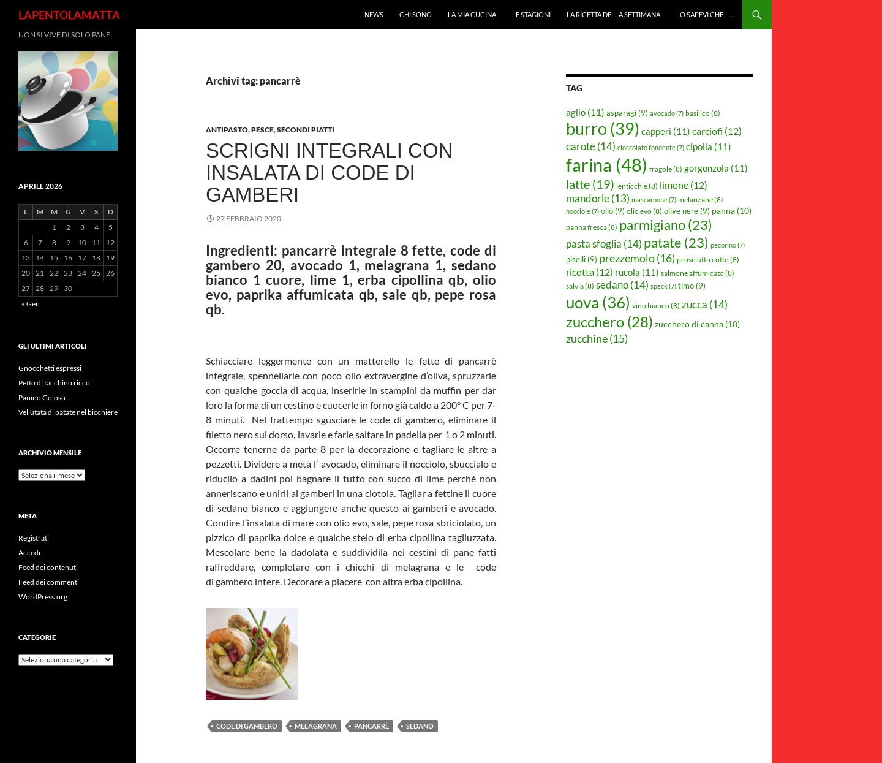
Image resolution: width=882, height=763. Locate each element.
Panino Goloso (42, 397)
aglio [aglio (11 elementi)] (585, 112)
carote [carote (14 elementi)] (591, 146)
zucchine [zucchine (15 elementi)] (597, 338)
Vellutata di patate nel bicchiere (68, 412)
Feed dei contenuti (48, 567)
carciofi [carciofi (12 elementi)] (717, 131)
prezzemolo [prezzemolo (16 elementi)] (637, 258)
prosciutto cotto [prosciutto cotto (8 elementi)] (708, 259)
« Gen (30, 303)
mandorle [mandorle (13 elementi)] (598, 198)
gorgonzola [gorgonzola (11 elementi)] (716, 167)
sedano (420, 726)
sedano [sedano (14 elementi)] (622, 284)
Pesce (262, 129)
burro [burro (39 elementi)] (602, 128)
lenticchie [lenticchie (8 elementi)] (637, 186)
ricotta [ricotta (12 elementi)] (589, 272)
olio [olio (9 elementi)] (613, 211)
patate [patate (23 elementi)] (676, 242)
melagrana (316, 726)
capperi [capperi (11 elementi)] (665, 131)
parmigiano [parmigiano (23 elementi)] (665, 224)
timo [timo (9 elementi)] (692, 285)
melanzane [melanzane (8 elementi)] (700, 199)
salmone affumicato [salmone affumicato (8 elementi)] (697, 273)
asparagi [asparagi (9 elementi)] (627, 113)
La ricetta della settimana (613, 14)
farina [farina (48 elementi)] (606, 164)
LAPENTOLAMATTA (69, 14)
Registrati (33, 537)
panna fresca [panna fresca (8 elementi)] (591, 227)
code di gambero (246, 726)
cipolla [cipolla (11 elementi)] (708, 146)
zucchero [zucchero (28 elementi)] (609, 321)
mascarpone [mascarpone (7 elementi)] (653, 199)
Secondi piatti (305, 129)
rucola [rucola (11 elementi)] (637, 272)
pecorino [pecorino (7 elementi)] (727, 245)
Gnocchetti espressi (49, 368)
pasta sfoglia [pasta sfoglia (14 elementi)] (604, 243)
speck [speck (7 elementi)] (663, 286)
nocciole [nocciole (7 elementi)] (582, 211)
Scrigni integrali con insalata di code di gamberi (329, 172)
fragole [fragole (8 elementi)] (665, 168)
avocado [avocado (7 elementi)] (667, 113)
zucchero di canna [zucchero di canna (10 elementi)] (697, 324)
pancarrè (371, 726)
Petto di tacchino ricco (54, 382)
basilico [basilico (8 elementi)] (702, 113)
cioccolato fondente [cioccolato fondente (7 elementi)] (650, 147)
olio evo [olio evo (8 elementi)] (644, 211)
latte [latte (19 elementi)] (590, 184)
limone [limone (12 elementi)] (683, 185)
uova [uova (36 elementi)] (598, 302)
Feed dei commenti (48, 581)
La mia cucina (472, 14)
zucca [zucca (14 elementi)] (705, 304)
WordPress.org (42, 596)
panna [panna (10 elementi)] (732, 210)
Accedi (29, 552)
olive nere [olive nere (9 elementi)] (687, 211)
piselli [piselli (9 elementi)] (581, 259)
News (373, 14)
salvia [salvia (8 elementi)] (580, 285)
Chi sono (415, 14)
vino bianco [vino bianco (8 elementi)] (656, 305)
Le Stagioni (531, 14)
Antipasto (227, 129)
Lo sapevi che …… (705, 14)
